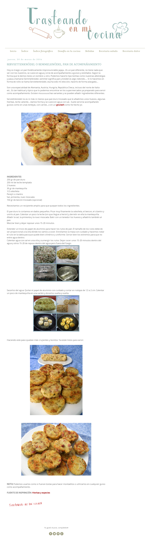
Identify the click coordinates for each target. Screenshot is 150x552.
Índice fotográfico (43, 51)
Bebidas (89, 51)
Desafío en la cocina (69, 51)
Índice (24, 51)
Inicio (13, 51)
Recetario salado (108, 51)
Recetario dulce (131, 51)
